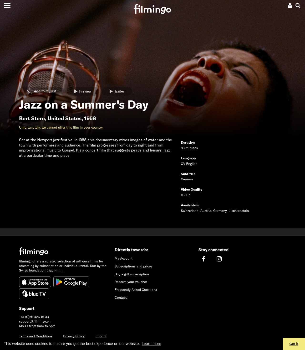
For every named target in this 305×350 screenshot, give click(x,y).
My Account (123, 258)
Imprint (101, 336)
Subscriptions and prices (133, 266)
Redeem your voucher (131, 282)
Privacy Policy (74, 336)
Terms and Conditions (35, 336)
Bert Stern (32, 118)
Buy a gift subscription (132, 274)
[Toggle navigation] (7, 5)
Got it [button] (294, 344)
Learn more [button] (151, 344)
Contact (121, 297)
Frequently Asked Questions (136, 289)
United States (64, 118)
